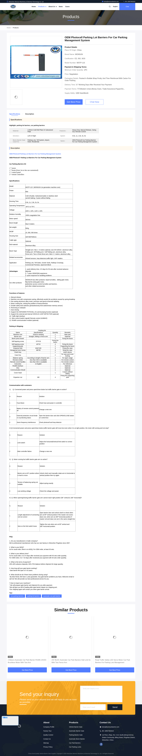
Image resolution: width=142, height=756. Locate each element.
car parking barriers (17, 596)
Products (42, 6)
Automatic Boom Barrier (77, 739)
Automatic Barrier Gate (76, 731)
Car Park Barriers (74, 743)
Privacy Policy (48, 747)
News (61, 6)
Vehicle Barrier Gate (75, 727)
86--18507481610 (129, 1)
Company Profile (48, 727)
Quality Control (48, 735)
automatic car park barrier (51, 596)
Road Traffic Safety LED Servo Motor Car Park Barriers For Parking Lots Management (112, 661)
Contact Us (47, 739)
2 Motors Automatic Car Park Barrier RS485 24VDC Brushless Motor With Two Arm (27, 661)
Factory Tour (47, 731)
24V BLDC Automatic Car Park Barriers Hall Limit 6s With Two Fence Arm (71, 661)
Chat (127, 6)
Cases (67, 6)
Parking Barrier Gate (76, 735)
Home (34, 6)
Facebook (101, 744)
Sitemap (46, 743)
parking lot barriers (33, 596)
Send (114, 707)
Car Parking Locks (75, 747)
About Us (52, 6)
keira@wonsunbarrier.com (110, 1)
